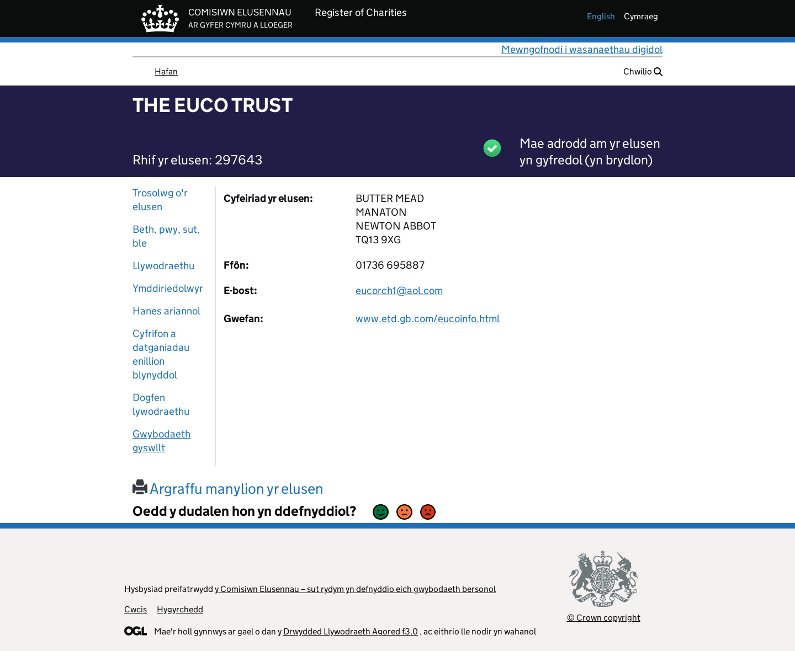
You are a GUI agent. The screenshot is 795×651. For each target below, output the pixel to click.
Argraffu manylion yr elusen (228, 488)
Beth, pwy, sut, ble (166, 236)
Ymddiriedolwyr (167, 288)
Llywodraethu (163, 265)
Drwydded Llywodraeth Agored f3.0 (350, 631)
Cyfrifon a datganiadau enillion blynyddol (160, 354)
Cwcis (135, 609)
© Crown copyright (603, 617)
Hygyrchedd (180, 609)
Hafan (166, 71)
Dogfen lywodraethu (160, 404)
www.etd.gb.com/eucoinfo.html (428, 318)
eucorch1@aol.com (399, 290)
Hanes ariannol (166, 311)
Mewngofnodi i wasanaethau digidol (581, 49)
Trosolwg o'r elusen (160, 199)
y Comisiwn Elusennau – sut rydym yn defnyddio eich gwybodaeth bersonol (355, 589)
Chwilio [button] (642, 71)
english (601, 16)
